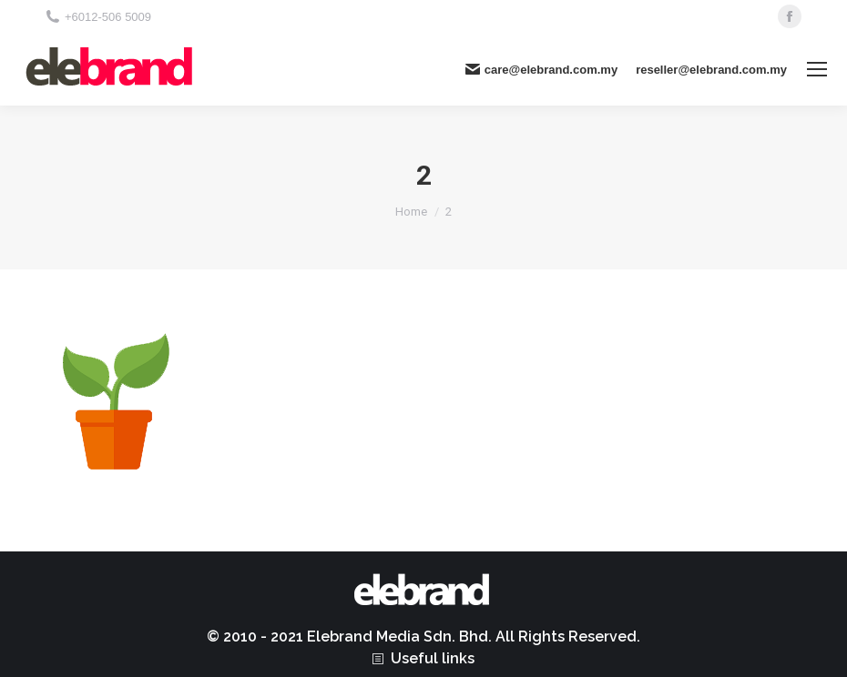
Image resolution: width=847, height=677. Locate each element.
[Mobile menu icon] (817, 69)
